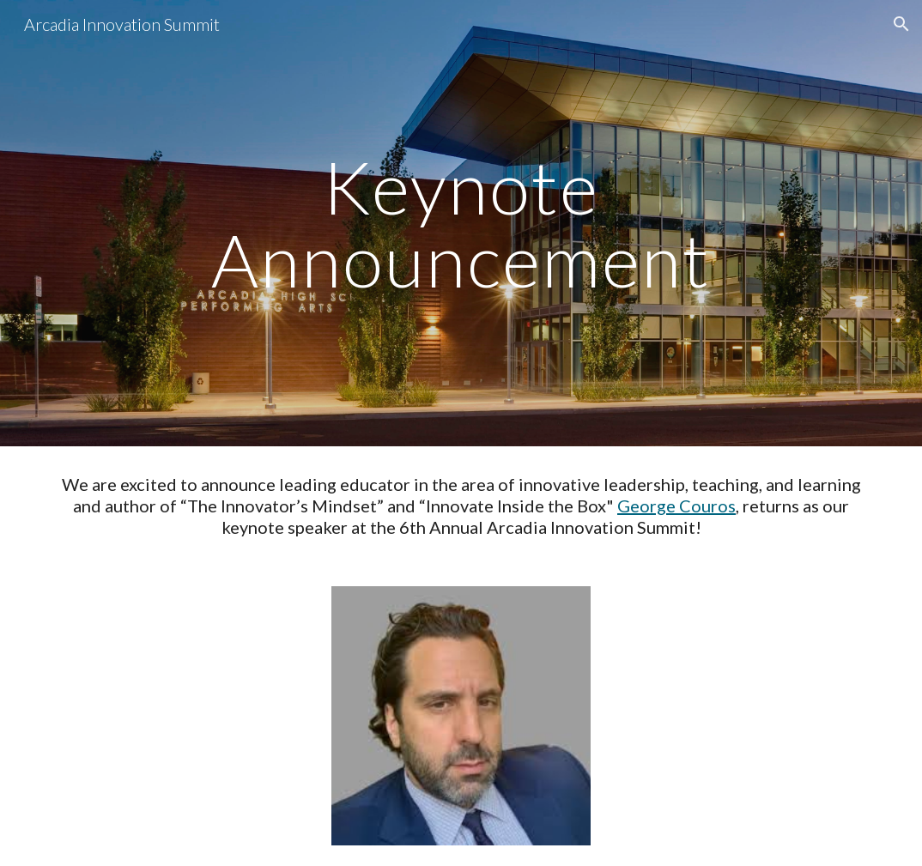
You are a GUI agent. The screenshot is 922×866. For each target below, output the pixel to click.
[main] (461, 223)
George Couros (676, 505)
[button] (901, 24)
